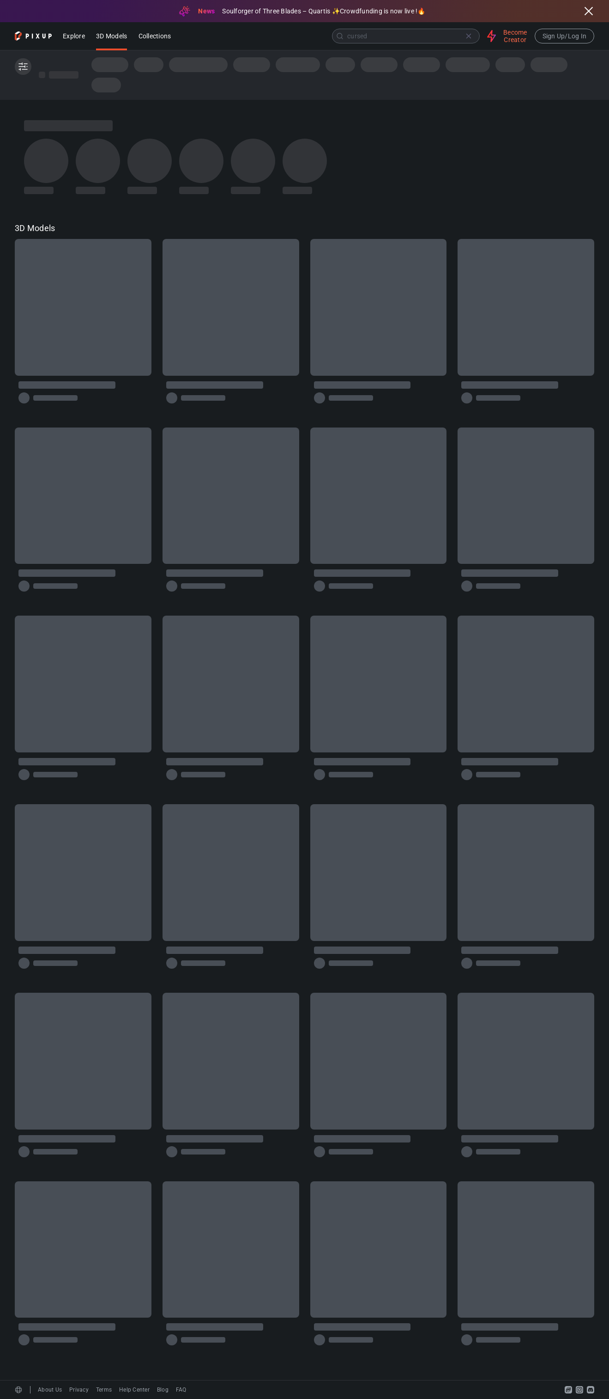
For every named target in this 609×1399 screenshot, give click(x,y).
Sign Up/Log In (565, 36)
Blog (163, 1390)
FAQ (181, 1390)
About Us (50, 1390)
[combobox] (330, 36)
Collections (155, 36)
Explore (74, 36)
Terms (104, 1390)
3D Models (111, 36)
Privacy (79, 1390)
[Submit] (339, 36)
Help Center (134, 1390)
